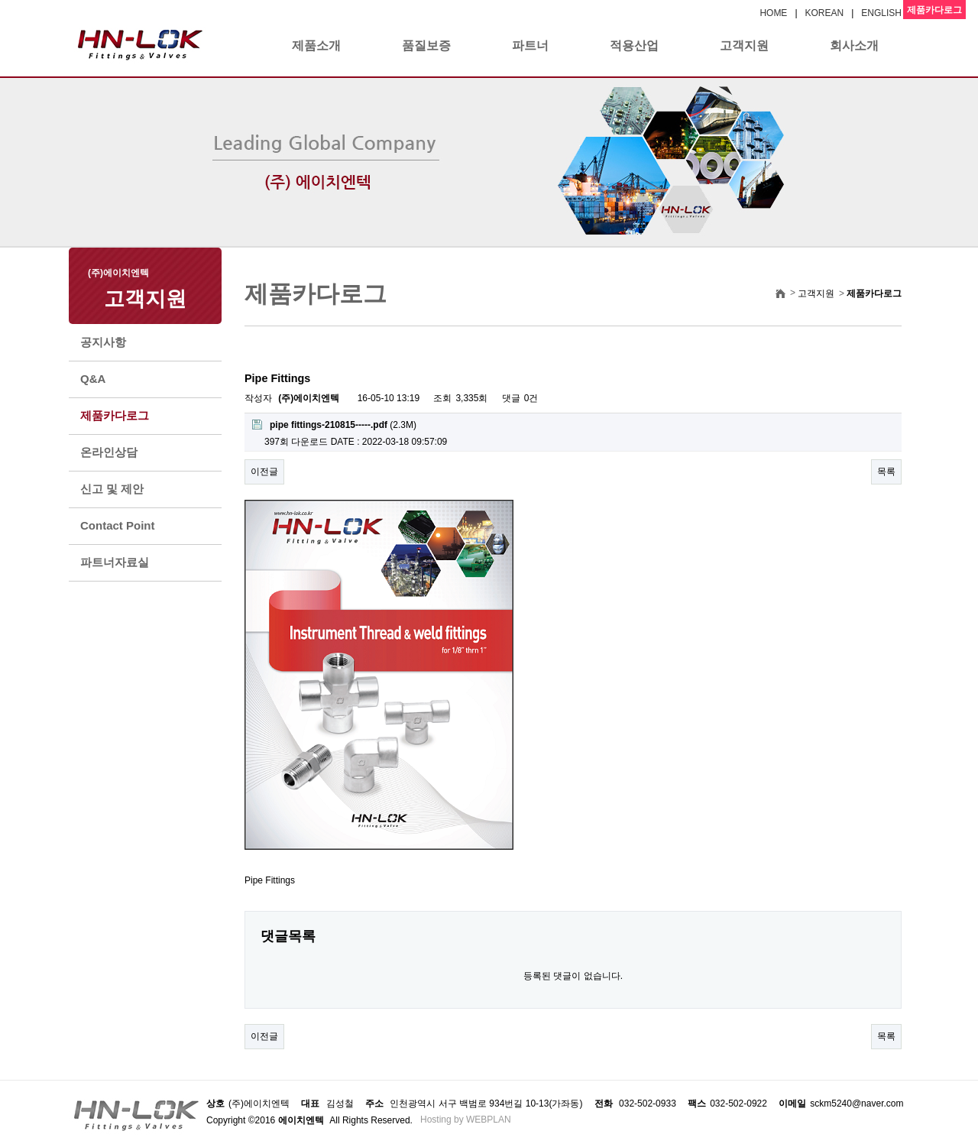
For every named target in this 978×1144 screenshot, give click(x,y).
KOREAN (824, 13)
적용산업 (634, 45)
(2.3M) (334, 425)
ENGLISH (881, 13)
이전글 (264, 471)
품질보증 (426, 45)
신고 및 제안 (112, 488)
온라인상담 (109, 452)
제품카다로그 (114, 415)
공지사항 (103, 341)
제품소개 (316, 45)
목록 (886, 471)
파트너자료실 (114, 562)
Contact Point (117, 525)
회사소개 (854, 45)
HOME (773, 13)
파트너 (530, 45)
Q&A (92, 378)
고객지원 (744, 45)
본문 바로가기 (0, 0)
